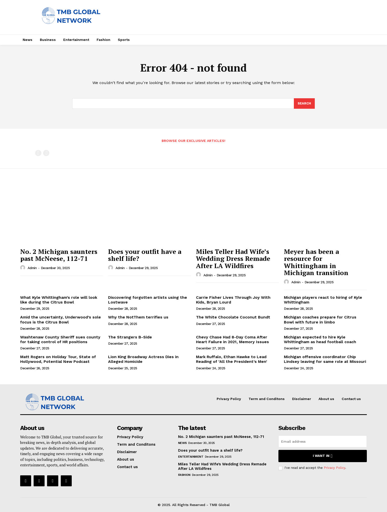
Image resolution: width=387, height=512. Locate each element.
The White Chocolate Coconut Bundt (233, 317)
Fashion (184, 475)
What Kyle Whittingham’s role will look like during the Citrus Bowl (58, 300)
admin (32, 268)
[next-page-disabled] (46, 153)
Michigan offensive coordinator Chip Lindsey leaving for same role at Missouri (325, 359)
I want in (322, 456)
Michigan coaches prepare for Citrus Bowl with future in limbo (320, 319)
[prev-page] (38, 153)
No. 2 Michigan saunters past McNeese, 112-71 (58, 255)
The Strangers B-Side (130, 337)
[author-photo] (23, 268)
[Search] (304, 103)
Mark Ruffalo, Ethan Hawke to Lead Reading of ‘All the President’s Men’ (231, 359)
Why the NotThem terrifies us (138, 317)
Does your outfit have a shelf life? (144, 255)
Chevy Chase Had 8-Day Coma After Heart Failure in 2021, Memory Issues (232, 339)
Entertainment (190, 456)
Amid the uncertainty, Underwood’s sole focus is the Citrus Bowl (60, 319)
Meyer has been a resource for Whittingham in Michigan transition (316, 262)
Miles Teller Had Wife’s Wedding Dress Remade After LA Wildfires (233, 258)
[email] (322, 441)
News (182, 443)
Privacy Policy (334, 468)
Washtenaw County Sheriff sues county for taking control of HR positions (60, 339)
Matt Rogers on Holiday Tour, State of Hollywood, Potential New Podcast (58, 359)
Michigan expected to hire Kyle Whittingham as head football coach (320, 339)
